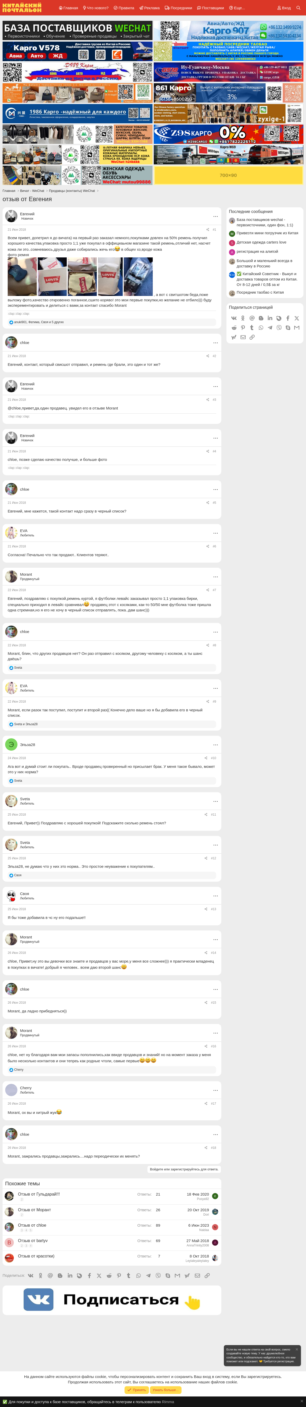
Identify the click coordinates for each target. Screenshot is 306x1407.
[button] (236, 8)
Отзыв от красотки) (36, 1256)
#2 (214, 356)
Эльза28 (15, 866)
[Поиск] (298, 8)
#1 (214, 229)
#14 (213, 953)
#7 (214, 590)
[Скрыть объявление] (296, 1350)
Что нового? (98, 8)
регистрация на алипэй (257, 251)
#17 (213, 1103)
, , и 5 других (39, 322)
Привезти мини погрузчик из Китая (267, 233)
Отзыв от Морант (34, 1210)
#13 (213, 909)
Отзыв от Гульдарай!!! (39, 1194)
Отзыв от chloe (32, 1225)
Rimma (168, 1402)
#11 (213, 814)
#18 (213, 1148)
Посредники (181, 8)
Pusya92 (203, 1199)
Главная (70, 8)
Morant (14, 653)
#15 (213, 1002)
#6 (214, 546)
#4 (214, 451)
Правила (126, 8)
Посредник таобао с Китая (260, 292)
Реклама (152, 8)
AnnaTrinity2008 (198, 1245)
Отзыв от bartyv (32, 1240)
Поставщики (213, 8)
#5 (214, 503)
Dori (206, 1214)
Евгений (27, 214)
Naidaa (204, 1230)
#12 (213, 858)
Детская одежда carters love (261, 242)
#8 (214, 645)
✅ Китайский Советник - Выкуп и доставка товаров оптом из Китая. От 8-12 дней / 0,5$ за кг (267, 279)
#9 (214, 701)
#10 (213, 758)
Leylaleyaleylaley (197, 1261)
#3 (214, 400)
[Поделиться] (208, 230)
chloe (12, 459)
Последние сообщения (251, 211)
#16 (213, 1046)
